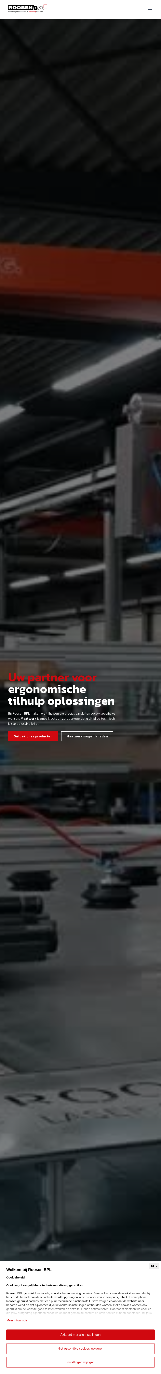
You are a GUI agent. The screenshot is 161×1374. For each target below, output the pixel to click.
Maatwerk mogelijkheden (87, 736)
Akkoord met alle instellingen (80, 1334)
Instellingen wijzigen (80, 1362)
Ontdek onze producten (33, 736)
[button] (149, 9)
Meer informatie (17, 1320)
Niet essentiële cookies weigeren (80, 1348)
